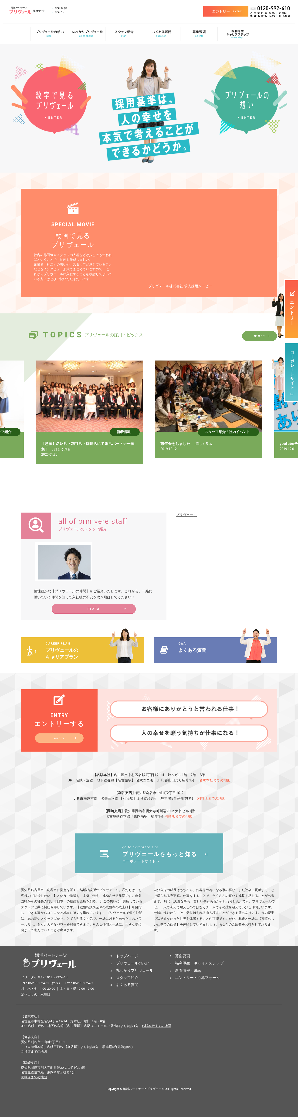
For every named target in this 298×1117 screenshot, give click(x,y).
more (259, 336)
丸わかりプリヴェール (134, 970)
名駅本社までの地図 (214, 780)
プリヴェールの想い (132, 963)
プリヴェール (186, 515)
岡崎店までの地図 (179, 816)
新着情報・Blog (188, 970)
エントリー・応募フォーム (197, 978)
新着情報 (137, 432)
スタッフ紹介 (14, 432)
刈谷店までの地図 (211, 798)
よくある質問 (127, 985)
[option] (103, 412)
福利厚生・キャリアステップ (199, 963)
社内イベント (253, 432)
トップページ (127, 956)
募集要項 (182, 956)
